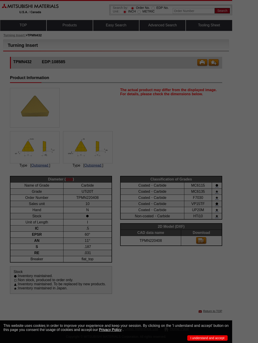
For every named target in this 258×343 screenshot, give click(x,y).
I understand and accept (207, 338)
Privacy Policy (110, 330)
